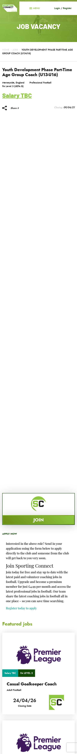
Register (67, 8)
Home (5, 49)
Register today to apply (21, 608)
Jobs (15, 49)
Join (38, 520)
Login (57, 8)
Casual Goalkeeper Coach (31, 684)
